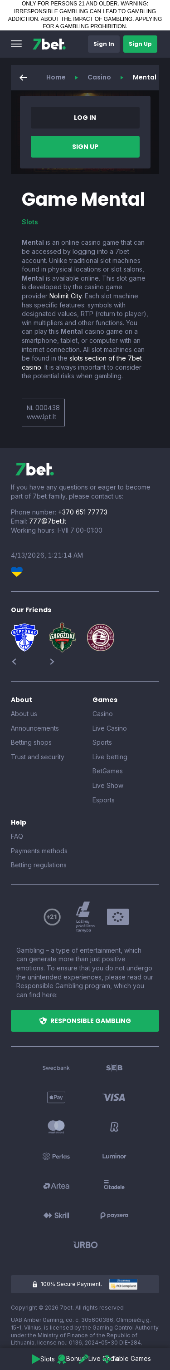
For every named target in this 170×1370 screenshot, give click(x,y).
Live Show (107, 785)
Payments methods (39, 851)
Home (56, 77)
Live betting (109, 757)
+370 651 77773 (82, 512)
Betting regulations (39, 865)
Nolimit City (65, 296)
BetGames (107, 771)
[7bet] (49, 44)
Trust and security (37, 757)
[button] (16, 44)
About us (24, 713)
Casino (99, 77)
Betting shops (31, 742)
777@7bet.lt (47, 521)
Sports (102, 742)
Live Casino (109, 728)
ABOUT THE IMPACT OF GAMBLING (86, 19)
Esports (103, 800)
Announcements (35, 728)
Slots (30, 222)
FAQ (17, 836)
